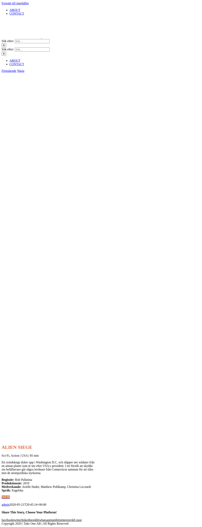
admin (5, 504)
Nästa (20, 71)
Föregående (9, 71)
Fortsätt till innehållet (15, 3)
